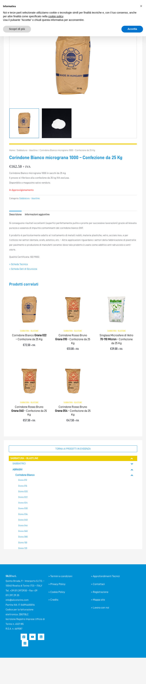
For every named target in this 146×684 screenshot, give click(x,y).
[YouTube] (32, 637)
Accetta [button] (132, 28)
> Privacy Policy (56, 584)
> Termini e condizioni (60, 576)
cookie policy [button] (55, 16)
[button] (141, 6)
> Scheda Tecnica (18, 264)
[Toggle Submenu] (132, 458)
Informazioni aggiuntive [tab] (37, 214)
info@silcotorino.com (17, 600)
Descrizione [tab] (15, 214)
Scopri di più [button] (17, 28)
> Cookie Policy (56, 592)
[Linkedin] (41, 637)
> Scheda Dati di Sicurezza (23, 269)
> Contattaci (98, 584)
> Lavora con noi (100, 607)
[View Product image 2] (56, 123)
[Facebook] (24, 637)
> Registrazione (99, 592)
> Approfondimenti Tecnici (105, 576)
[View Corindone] (24, 123)
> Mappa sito (98, 599)
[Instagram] (25, 643)
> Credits (53, 599)
